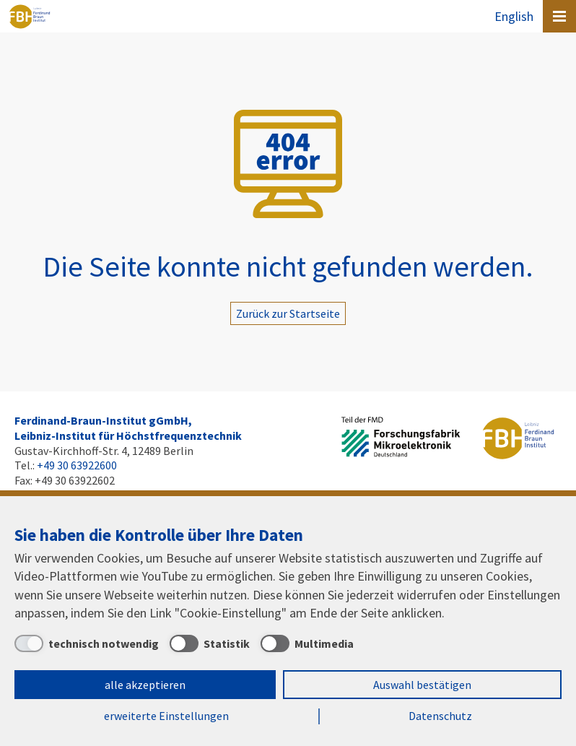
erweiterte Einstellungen (166, 715)
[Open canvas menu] (559, 16)
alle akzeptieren (145, 684)
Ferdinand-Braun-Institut (29, 16)
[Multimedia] (307, 643)
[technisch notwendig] (86, 643)
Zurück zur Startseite (288, 313)
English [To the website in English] (513, 16)
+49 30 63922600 (77, 465)
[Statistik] (210, 643)
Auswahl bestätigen (422, 684)
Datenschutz (440, 715)
